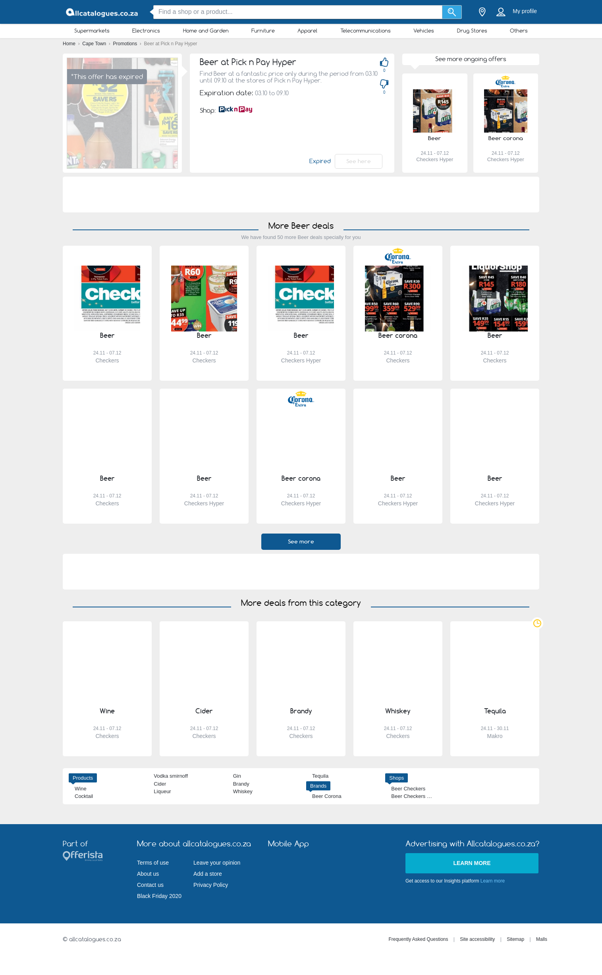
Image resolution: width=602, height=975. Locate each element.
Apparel (307, 30)
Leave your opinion (216, 862)
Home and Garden (206, 30)
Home (70, 43)
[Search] (452, 12)
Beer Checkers (408, 789)
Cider (160, 784)
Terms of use (153, 862)
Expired (320, 161)
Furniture (263, 30)
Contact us (150, 885)
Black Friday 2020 (159, 896)
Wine (81, 789)
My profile (525, 11)
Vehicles (423, 30)
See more (301, 541)
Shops (396, 778)
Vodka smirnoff (171, 776)
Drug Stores (472, 30)
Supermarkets (92, 30)
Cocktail (84, 796)
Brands (318, 786)
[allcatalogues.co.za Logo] (102, 12)
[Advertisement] (301, 194)
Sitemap (515, 939)
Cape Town (94, 43)
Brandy (241, 784)
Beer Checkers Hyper (415, 796)
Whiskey (243, 791)
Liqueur (162, 791)
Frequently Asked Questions (418, 939)
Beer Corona (327, 796)
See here (358, 161)
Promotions (126, 43)
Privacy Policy (210, 885)
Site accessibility (477, 939)
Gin (237, 776)
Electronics (146, 30)
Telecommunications (365, 30)
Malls (541, 939)
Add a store (207, 874)
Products (83, 778)
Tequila (320, 776)
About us (148, 874)
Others (519, 30)
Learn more (471, 863)
